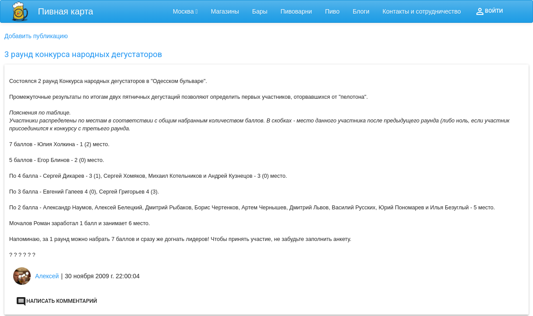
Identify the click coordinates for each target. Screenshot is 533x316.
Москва (185, 11)
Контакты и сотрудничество (422, 11)
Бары (260, 11)
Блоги (361, 11)
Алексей (47, 276)
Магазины (225, 11)
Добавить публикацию (36, 36)
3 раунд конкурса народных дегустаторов (83, 54)
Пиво (332, 11)
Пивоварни (296, 11)
